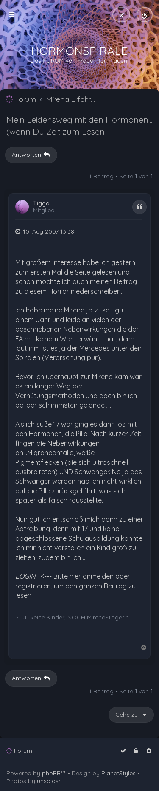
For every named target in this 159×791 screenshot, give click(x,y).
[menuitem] (145, 14)
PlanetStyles (118, 773)
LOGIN (25, 576)
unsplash (49, 781)
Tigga (41, 203)
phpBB (51, 773)
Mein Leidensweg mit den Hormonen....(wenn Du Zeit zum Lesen (79, 125)
